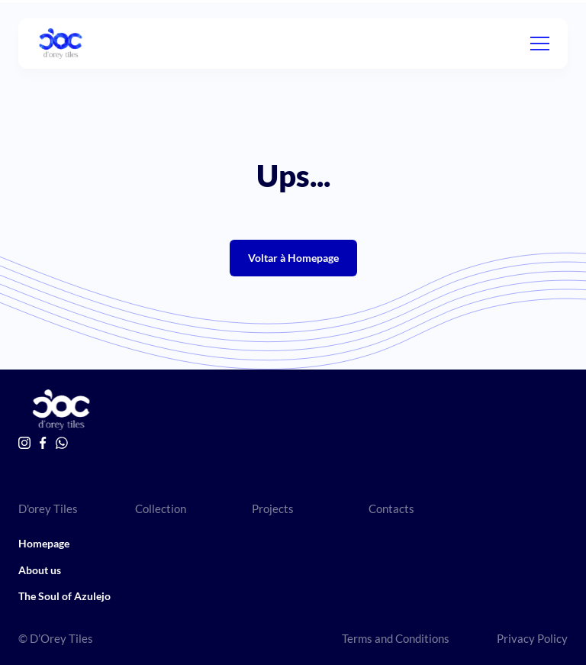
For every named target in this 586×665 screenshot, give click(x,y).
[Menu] (539, 43)
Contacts (391, 508)
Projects (273, 508)
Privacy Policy (532, 638)
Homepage (43, 543)
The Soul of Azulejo (64, 595)
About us (39, 569)
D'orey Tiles (48, 508)
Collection (160, 508)
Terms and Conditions (395, 638)
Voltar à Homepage (293, 257)
